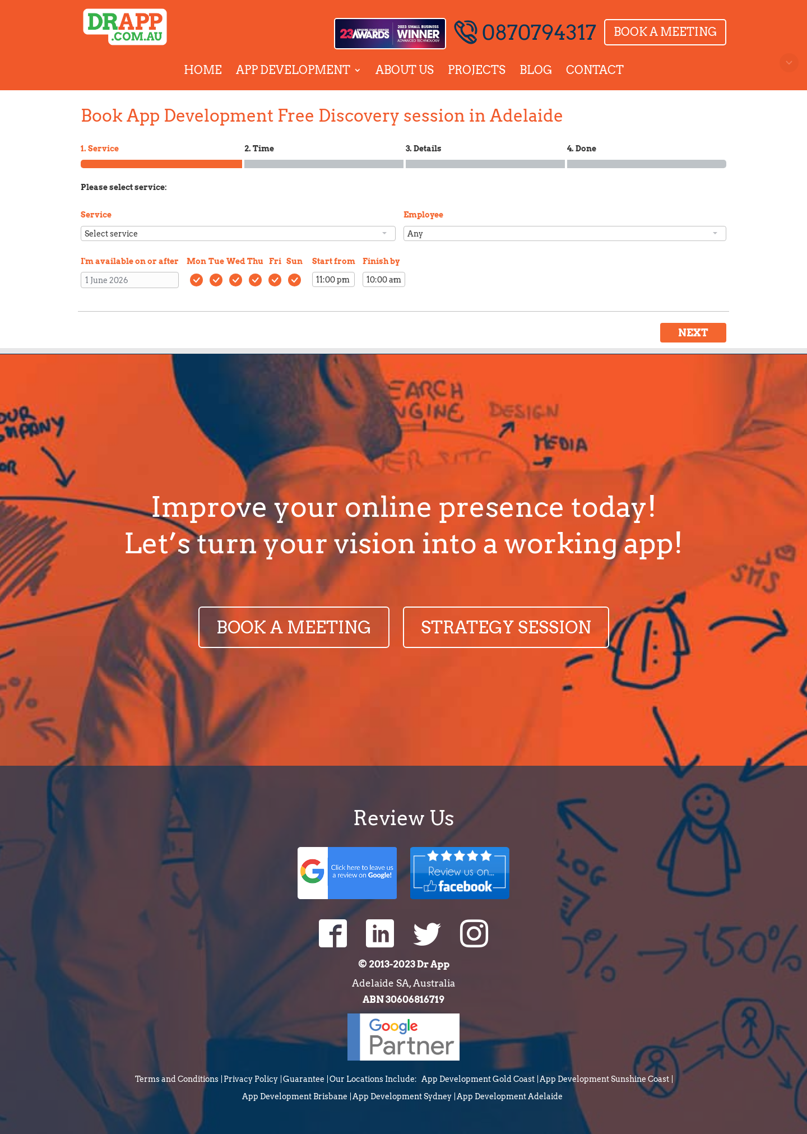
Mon (196, 261)
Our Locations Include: (373, 1079)
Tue (216, 261)
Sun (294, 261)
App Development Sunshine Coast (604, 1079)
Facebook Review (459, 872)
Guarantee (303, 1079)
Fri (275, 261)
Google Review (347, 872)
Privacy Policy (251, 1079)
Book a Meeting (665, 32)
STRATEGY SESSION (506, 627)
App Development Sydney (402, 1096)
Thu (255, 261)
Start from (333, 261)
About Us (404, 70)
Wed (235, 261)
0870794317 (525, 32)
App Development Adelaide (510, 1096)
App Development (293, 70)
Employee (423, 214)
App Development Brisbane (294, 1096)
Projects (476, 70)
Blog (536, 70)
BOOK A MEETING (294, 627)
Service (96, 214)
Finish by (381, 261)
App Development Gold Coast (478, 1079)
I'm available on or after (130, 261)
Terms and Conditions (177, 1079)
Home (203, 70)
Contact (595, 70)
